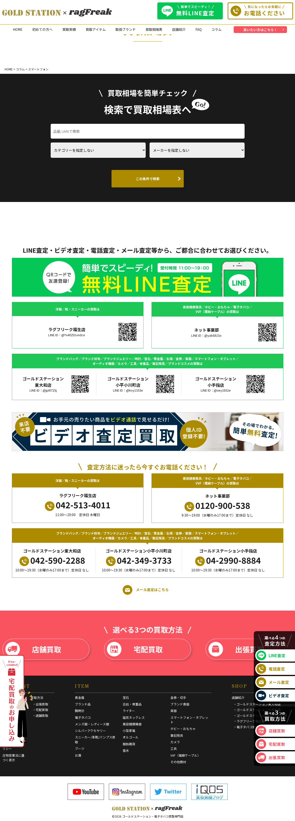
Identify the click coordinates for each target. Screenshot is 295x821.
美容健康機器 (132, 724)
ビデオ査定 (272, 695)
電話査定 (270, 669)
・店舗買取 (40, 715)
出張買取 (236, 649)
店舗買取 (33, 649)
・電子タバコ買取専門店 (250, 727)
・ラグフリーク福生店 (249, 721)
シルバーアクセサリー (90, 730)
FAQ (198, 29)
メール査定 (272, 682)
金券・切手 (178, 697)
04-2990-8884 (228, 560)
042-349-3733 (139, 560)
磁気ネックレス (134, 717)
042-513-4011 (78, 505)
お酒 (78, 755)
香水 (126, 750)
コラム (216, 29)
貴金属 (79, 697)
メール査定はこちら (146, 590)
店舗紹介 (179, 29)
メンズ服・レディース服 (92, 724)
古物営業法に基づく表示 (13, 757)
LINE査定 (271, 655)
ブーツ (79, 748)
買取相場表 (153, 29)
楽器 (173, 710)
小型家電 (129, 730)
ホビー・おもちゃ (183, 728)
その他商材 (178, 762)
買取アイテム (96, 29)
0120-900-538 (217, 505)
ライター (129, 710)
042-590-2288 (52, 560)
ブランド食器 (179, 704)
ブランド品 (83, 704)
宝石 (126, 697)
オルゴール (130, 737)
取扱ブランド (125, 29)
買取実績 (69, 29)
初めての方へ (42, 29)
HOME (18, 29)
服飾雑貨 (129, 744)
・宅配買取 (40, 709)
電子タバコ (83, 717)
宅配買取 (135, 649)
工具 (173, 748)
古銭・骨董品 (132, 704)
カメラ (175, 742)
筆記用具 (176, 735)
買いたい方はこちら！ (260, 29)
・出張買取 (40, 704)
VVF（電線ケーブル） (185, 755)
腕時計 (79, 710)
